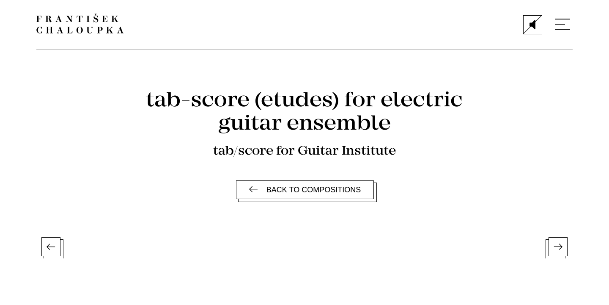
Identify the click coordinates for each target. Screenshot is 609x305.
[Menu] (563, 24)
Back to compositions (305, 190)
